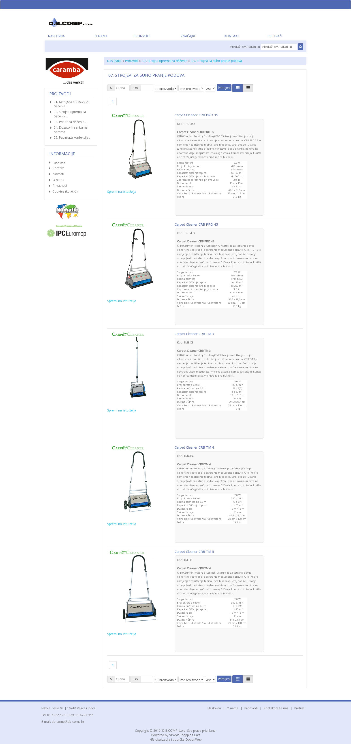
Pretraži (275, 36)
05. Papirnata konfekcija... (72, 137)
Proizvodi (141, 36)
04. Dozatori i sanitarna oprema (71, 129)
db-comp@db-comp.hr (68, 721)
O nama (101, 36)
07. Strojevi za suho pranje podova (217, 61)
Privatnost (60, 185)
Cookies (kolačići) (65, 191)
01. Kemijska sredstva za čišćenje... (72, 104)
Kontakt (231, 36)
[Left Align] (237, 88)
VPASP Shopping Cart (184, 735)
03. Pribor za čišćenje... (70, 122)
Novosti (58, 174)
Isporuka (59, 162)
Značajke (188, 36)
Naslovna (56, 36)
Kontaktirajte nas (275, 708)
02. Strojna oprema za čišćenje (165, 61)
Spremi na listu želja (121, 191)
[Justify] (248, 88)
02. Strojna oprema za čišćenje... (70, 114)
